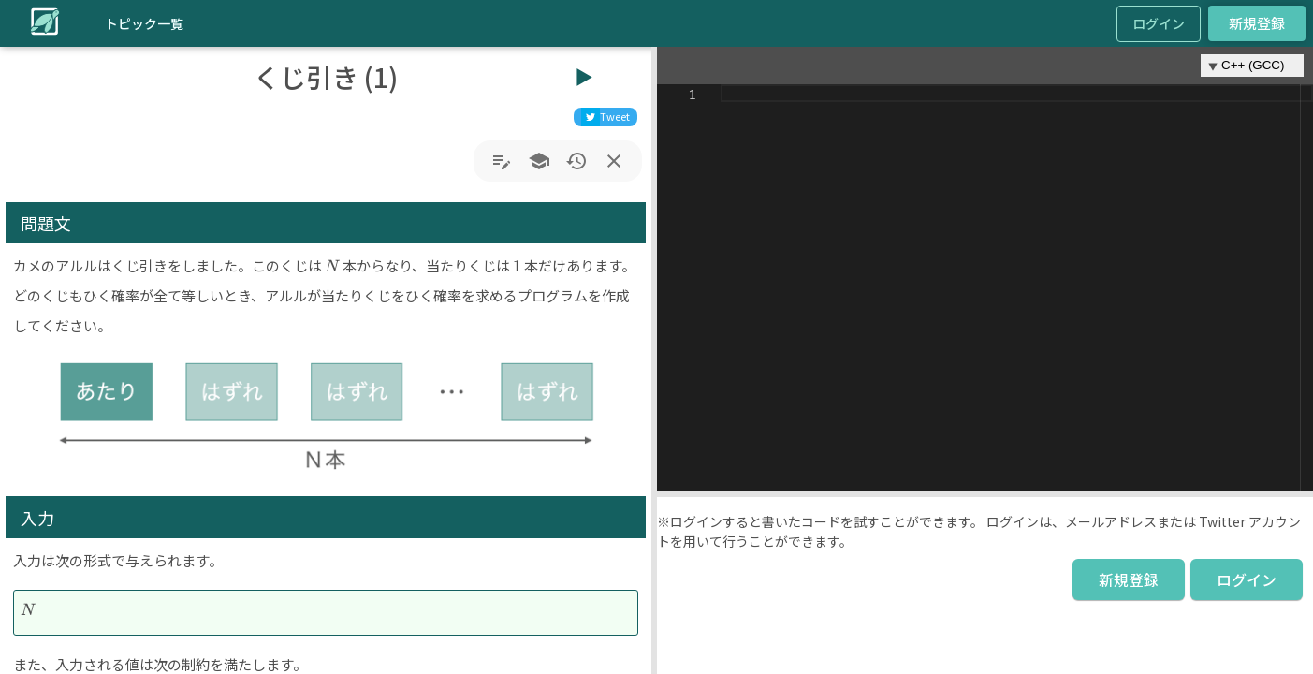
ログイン (1158, 23)
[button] (654, 360)
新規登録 (1257, 23)
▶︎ (584, 76)
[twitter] (605, 117)
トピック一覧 (144, 23)
